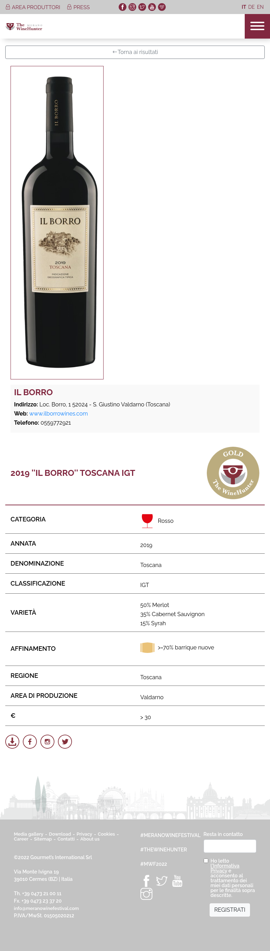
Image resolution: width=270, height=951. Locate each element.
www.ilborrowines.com (58, 413)
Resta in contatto (223, 834)
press (78, 7)
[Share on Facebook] (30, 742)
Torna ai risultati (135, 52)
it (244, 7)
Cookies (106, 834)
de (251, 7)
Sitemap (43, 839)
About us (90, 839)
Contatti (66, 839)
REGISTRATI (229, 909)
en (260, 7)
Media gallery (29, 834)
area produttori (33, 7)
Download (60, 834)
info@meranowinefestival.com (46, 908)
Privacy (84, 834)
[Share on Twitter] (65, 742)
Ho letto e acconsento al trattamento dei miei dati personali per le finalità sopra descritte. (233, 878)
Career (21, 839)
